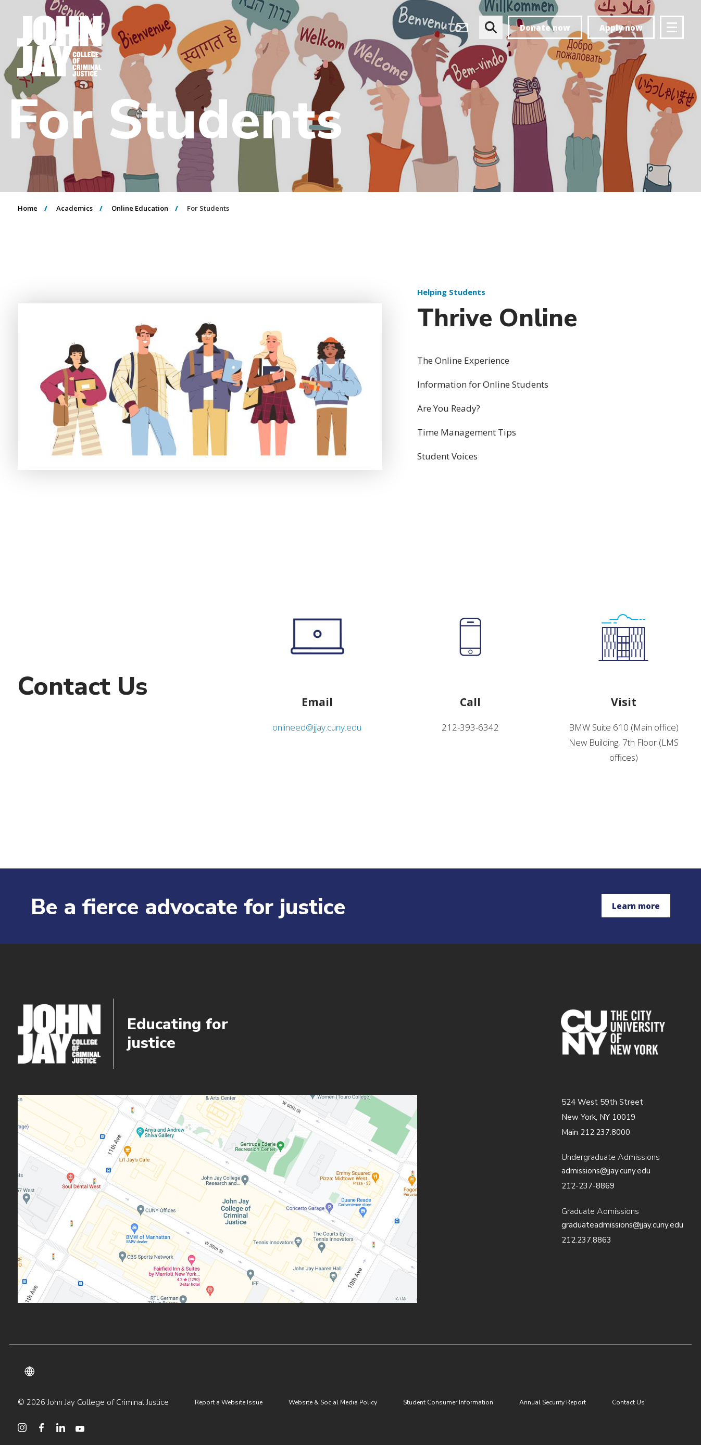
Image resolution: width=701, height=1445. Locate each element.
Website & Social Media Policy (333, 1402)
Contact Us (628, 1402)
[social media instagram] (22, 1427)
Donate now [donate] (545, 27)
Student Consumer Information (448, 1402)
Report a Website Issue (228, 1402)
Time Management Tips (466, 432)
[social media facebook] (41, 1427)
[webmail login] (462, 27)
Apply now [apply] (621, 27)
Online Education (139, 208)
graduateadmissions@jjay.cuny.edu (622, 1225)
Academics (74, 208)
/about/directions (217, 1199)
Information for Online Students (482, 384)
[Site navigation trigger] (672, 27)
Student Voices (447, 456)
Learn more (636, 906)
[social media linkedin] (60, 1427)
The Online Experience (463, 360)
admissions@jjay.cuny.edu (605, 1171)
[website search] (491, 27)
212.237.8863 (586, 1240)
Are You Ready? (448, 408)
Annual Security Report (552, 1402)
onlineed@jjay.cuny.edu (316, 727)
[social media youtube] (80, 1427)
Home (27, 208)
